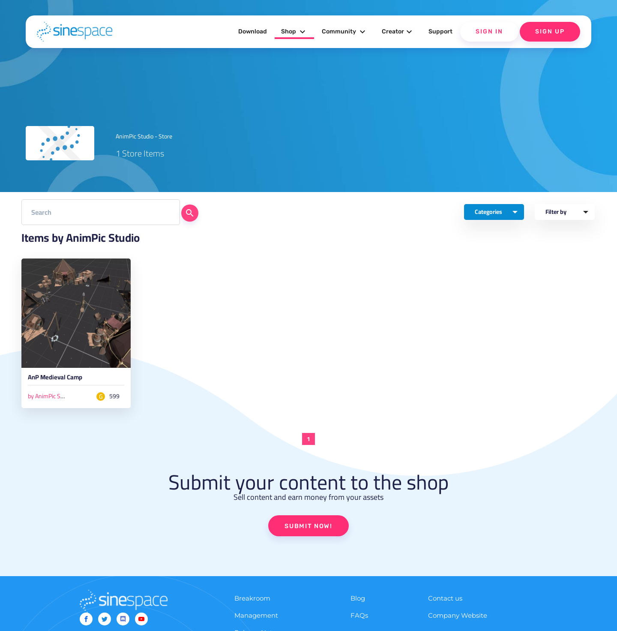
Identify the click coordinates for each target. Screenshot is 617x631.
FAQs (359, 619)
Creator (398, 32)
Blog (357, 602)
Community (345, 32)
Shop (294, 32)
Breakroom (252, 602)
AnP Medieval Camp (63, 380)
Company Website (457, 619)
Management (256, 619)
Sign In (489, 31)
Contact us (445, 602)
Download (252, 31)
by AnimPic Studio (50, 397)
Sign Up (550, 31)
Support (440, 31)
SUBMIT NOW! (308, 529)
